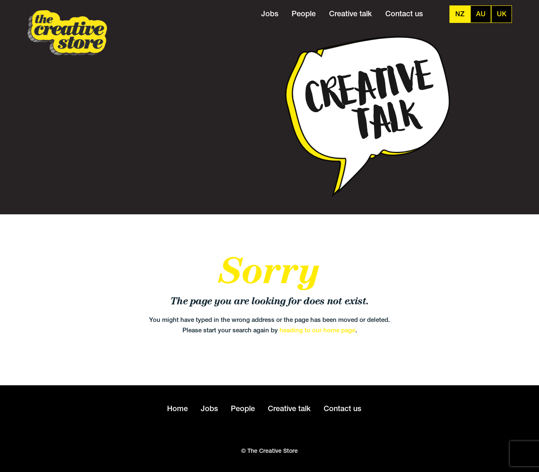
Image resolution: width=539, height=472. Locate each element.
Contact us (404, 13)
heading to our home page (317, 330)
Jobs (269, 13)
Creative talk (350, 13)
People (304, 13)
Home (177, 408)
